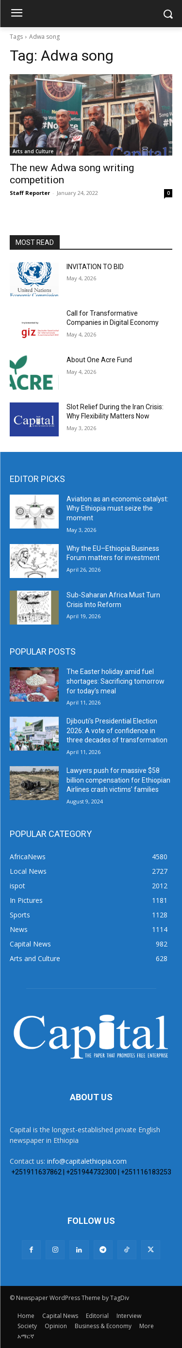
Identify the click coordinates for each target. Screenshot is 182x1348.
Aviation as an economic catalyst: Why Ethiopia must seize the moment (117, 508)
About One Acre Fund (99, 360)
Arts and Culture (33, 151)
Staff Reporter (30, 192)
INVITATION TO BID (95, 267)
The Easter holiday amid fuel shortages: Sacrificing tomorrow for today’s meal (115, 681)
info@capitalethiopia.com (87, 1161)
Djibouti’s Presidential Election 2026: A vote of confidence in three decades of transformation (116, 730)
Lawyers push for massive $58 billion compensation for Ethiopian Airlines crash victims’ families (118, 780)
